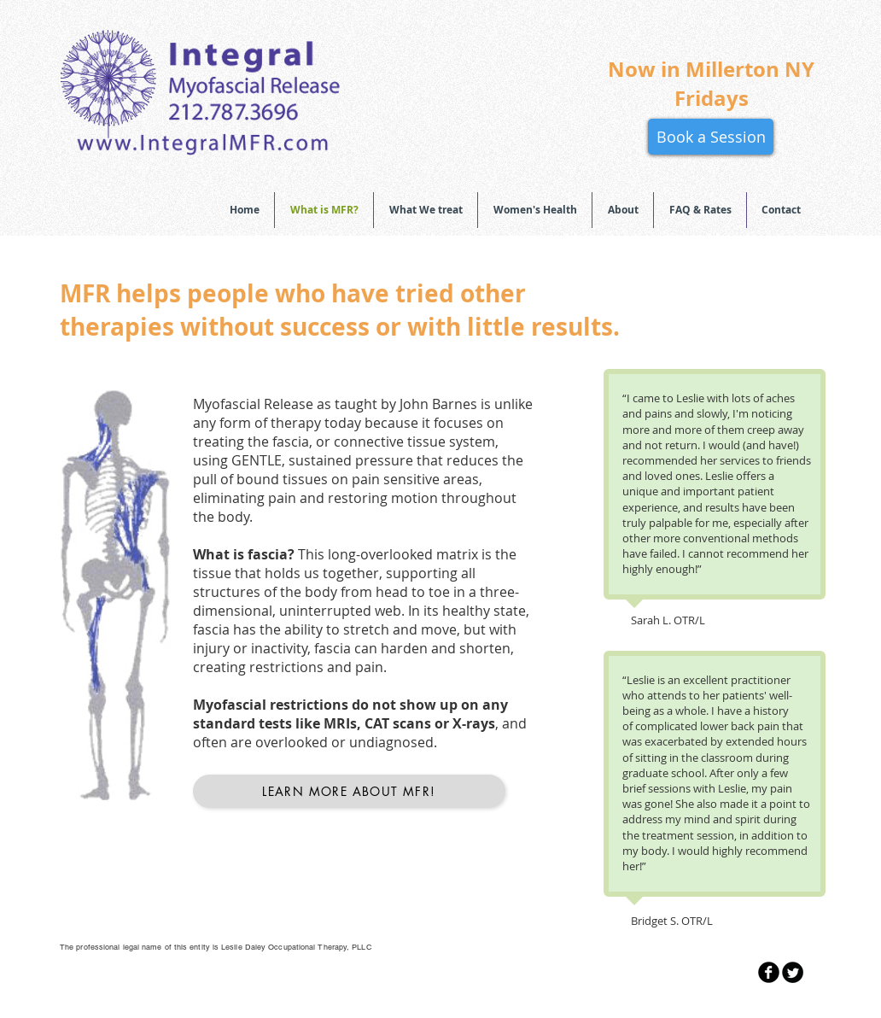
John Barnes (436, 404)
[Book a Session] (710, 137)
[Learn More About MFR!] (349, 791)
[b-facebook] (768, 972)
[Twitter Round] (792, 972)
